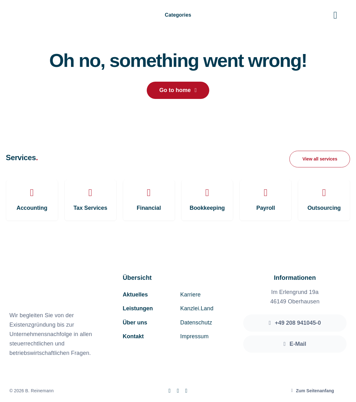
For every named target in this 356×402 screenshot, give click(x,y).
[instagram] (178, 391)
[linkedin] (186, 391)
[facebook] (169, 391)
